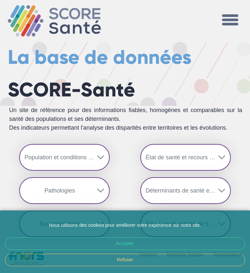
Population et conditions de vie (64, 157)
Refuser (125, 259)
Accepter (125, 243)
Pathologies (60, 190)
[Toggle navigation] (230, 20)
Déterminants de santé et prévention (188, 190)
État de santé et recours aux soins (188, 157)
